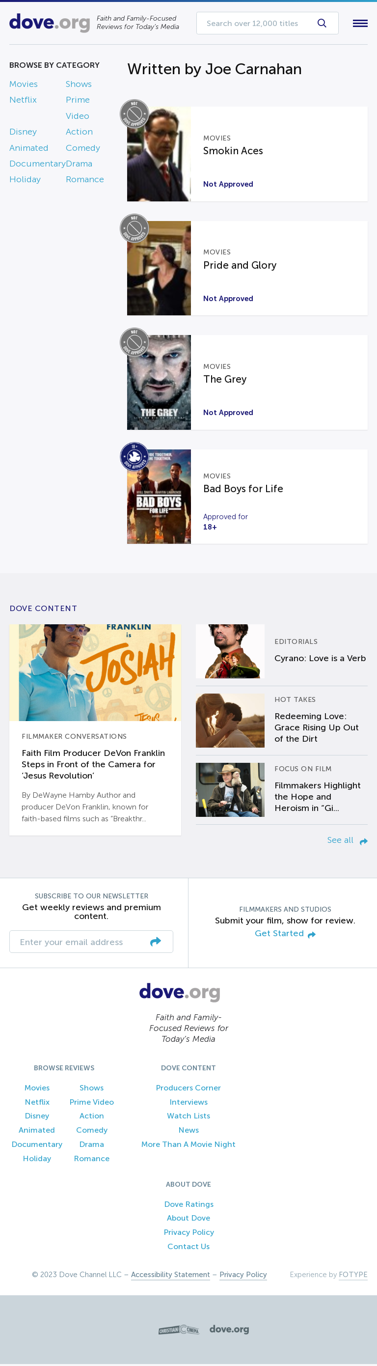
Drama (79, 165)
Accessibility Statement (170, 1277)
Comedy (83, 150)
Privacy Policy (188, 1234)
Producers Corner (188, 1090)
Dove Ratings (189, 1206)
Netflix (23, 102)
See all (347, 842)
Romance (85, 182)
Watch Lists (188, 1118)
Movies (23, 86)
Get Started (285, 936)
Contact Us (188, 1248)
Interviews (188, 1104)
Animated (29, 150)
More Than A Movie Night (188, 1146)
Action (79, 134)
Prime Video (91, 1104)
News (188, 1132)
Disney (23, 134)
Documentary (37, 165)
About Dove (188, 1220)
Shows (79, 86)
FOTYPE (353, 1277)
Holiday (25, 182)
